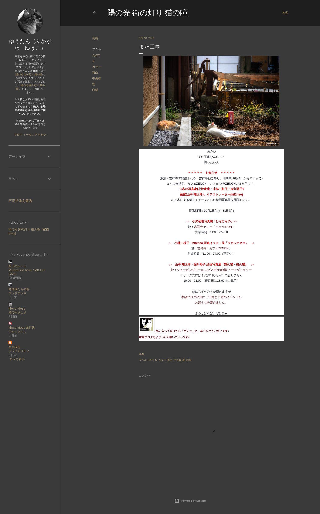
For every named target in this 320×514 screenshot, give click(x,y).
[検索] (285, 13)
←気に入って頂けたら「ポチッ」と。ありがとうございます (191, 331)
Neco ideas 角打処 (21, 328)
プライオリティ (18, 351)
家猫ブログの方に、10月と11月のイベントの (211, 297)
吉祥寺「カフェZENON (213, 248)
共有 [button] (95, 38)
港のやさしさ (17, 312)
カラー (96, 67)
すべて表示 (17, 359)
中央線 (96, 78)
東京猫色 (14, 347)
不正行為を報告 (20, 201)
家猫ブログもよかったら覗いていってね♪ (164, 337)
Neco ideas (16, 308)
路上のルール (17, 266)
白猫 (95, 90)
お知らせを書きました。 (211, 302)
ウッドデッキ (17, 293)
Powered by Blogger (190, 500)
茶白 (95, 72)
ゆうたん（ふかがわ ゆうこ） (30, 44)
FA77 (96, 56)
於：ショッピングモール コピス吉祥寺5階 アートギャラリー (211, 269)
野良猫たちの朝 (18, 289)
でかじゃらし (17, 332)
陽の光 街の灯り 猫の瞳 (148, 13)
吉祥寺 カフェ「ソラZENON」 (214, 226)
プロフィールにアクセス (30, 135)
